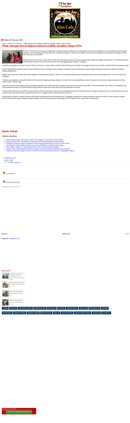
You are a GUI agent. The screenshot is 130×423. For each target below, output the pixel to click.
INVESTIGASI (46, 313)
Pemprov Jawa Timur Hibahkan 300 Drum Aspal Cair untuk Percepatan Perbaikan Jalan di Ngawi (38, 149)
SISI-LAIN (83, 308)
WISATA (13, 308)
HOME (5, 308)
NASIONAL (7, 313)
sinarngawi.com (14, 238)
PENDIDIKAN (94, 308)
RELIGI (56, 313)
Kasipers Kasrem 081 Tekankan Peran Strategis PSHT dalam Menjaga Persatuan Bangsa (35, 141)
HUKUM (105, 308)
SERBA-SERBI (33, 313)
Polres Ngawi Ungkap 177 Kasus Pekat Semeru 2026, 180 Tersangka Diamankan (32, 147)
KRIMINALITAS (40, 308)
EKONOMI (52, 308)
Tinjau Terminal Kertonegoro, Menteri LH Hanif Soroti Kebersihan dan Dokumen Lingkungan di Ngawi (40, 151)
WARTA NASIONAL (15, 43)
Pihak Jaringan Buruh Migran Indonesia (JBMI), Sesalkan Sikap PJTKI (42, 45)
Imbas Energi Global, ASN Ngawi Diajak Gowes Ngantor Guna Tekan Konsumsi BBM (34, 140)
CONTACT (106, 313)
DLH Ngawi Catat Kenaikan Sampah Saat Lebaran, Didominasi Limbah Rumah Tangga (34, 145)
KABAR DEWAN (19, 313)
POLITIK (61, 308)
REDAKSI (96, 313)
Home (4, 43)
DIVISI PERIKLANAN (82, 313)
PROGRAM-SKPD (25, 308)
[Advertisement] (19, 115)
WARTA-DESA (72, 308)
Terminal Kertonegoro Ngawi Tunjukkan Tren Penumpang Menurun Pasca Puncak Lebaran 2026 (37, 143)
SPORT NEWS (67, 313)
